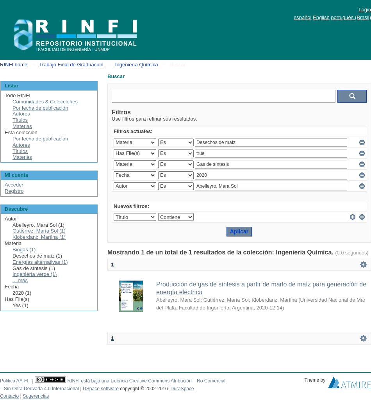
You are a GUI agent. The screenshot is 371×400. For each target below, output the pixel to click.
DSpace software (101, 388)
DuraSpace (182, 388)
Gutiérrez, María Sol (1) (39, 231)
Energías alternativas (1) (40, 262)
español (303, 17)
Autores (21, 114)
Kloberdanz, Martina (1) (39, 237)
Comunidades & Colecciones (45, 102)
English (321, 17)
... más (20, 280)
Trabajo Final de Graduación (71, 65)
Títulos (20, 120)
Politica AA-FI (14, 381)
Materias (22, 126)
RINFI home (13, 65)
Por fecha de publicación (40, 108)
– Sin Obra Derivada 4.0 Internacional (39, 388)
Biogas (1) (24, 249)
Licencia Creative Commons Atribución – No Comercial (168, 381)
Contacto (9, 396)
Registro (14, 191)
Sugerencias (36, 396)
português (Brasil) (351, 17)
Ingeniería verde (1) (34, 274)
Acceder (14, 185)
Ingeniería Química (136, 65)
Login (365, 9)
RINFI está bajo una (88, 381)
